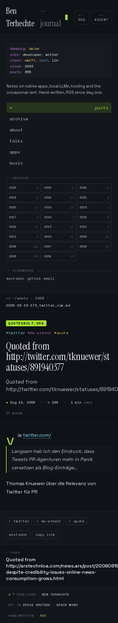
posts (101, 107)
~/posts (20, 298)
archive (19, 119)
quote (78, 521)
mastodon (15, 278)
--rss (82, 17)
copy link (45, 534)
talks (16, 141)
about (16, 130)
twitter (20, 521)
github (34, 278)
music (16, 163)
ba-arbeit (50, 521)
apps (15, 152)
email (49, 278)
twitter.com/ (37, 435)
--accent (101, 17)
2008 (39, 298)
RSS (43, 615)
